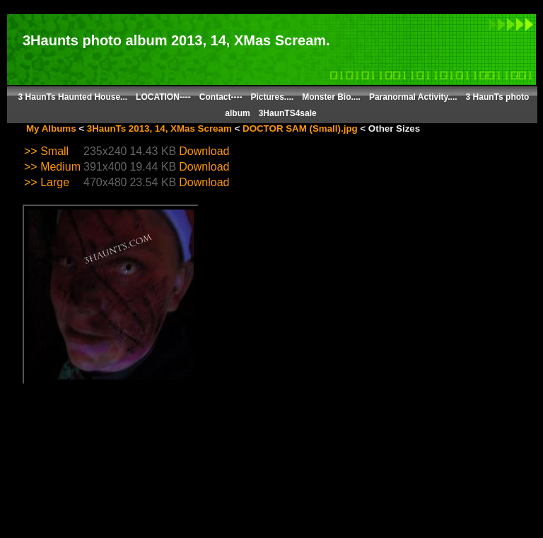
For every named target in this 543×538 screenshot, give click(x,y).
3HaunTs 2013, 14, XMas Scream (159, 128)
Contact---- (221, 97)
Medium (60, 167)
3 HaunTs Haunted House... (72, 97)
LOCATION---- (163, 97)
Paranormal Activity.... (413, 97)
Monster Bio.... (331, 97)
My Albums (51, 128)
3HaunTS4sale (288, 113)
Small (54, 151)
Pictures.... (272, 97)
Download (204, 151)
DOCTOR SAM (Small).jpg (300, 128)
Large (54, 182)
